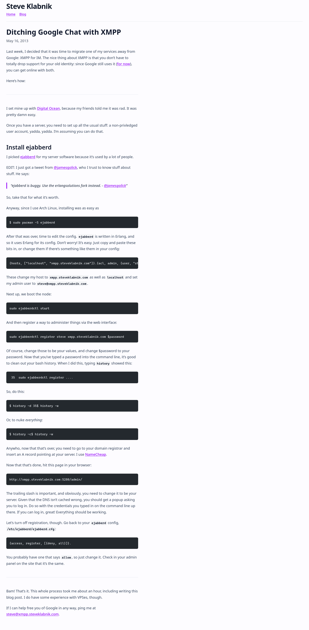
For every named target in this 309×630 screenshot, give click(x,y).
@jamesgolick (65, 167)
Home (10, 14)
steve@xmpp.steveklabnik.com (32, 614)
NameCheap (95, 454)
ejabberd (27, 156)
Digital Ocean (48, 108)
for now (123, 63)
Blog (22, 14)
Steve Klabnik (29, 6)
